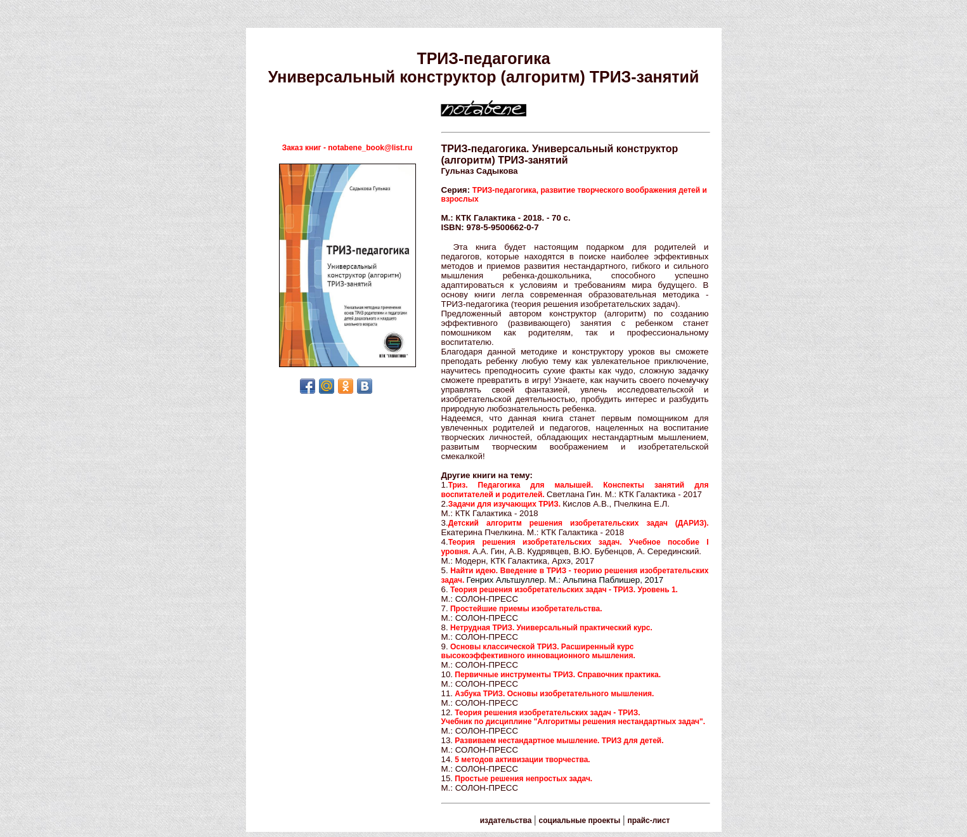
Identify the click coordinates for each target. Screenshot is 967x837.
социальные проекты (580, 820)
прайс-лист (648, 820)
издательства (506, 820)
